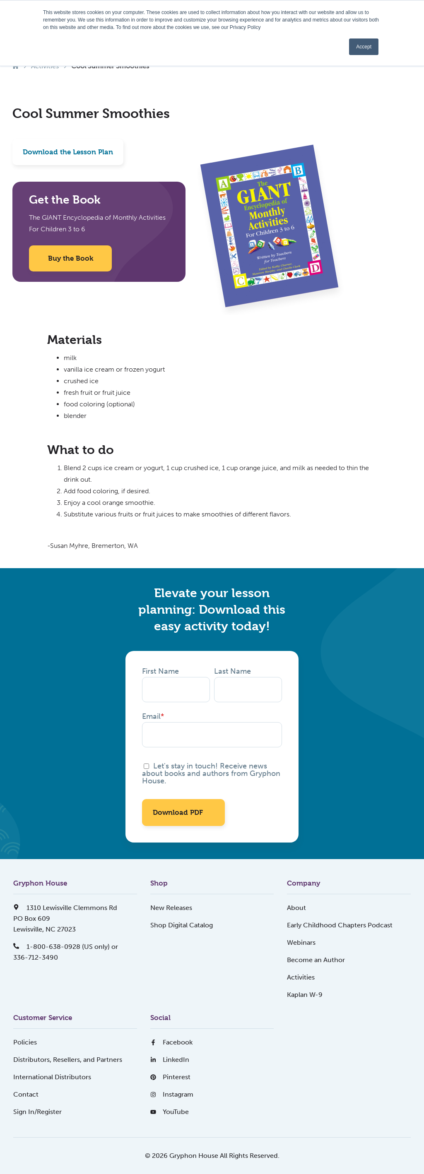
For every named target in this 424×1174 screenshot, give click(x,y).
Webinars (301, 942)
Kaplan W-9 (305, 995)
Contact (26, 1094)
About (296, 908)
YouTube (169, 1112)
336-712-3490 (35, 957)
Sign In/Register (37, 1112)
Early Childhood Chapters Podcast (340, 925)
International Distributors (52, 1077)
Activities (301, 977)
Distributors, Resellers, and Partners (67, 1060)
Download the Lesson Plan (68, 152)
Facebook (171, 1042)
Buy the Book (70, 258)
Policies (25, 1042)
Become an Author (316, 960)
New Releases (171, 908)
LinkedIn (169, 1060)
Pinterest (170, 1077)
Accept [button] (363, 47)
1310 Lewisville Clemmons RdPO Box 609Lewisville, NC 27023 (65, 918)
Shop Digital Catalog (181, 925)
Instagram (171, 1094)
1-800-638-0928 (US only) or (65, 947)
